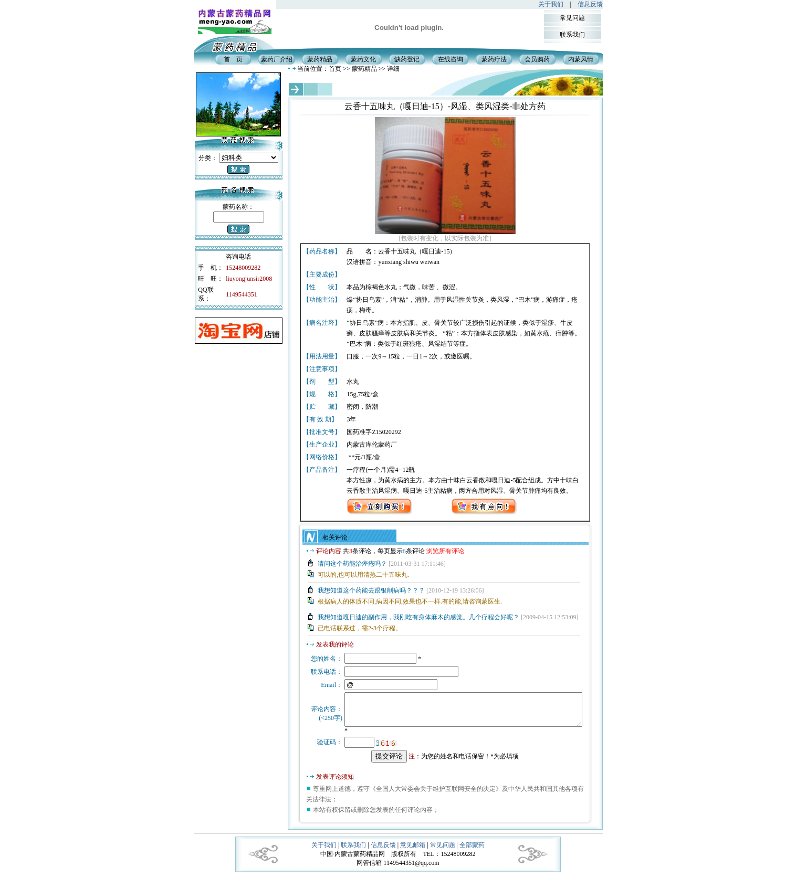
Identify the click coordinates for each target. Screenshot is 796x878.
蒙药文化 (363, 59)
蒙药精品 (319, 59)
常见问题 (572, 18)
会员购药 (537, 59)
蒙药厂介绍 (276, 59)
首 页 (233, 59)
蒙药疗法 (494, 59)
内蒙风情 (580, 59)
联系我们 (572, 34)
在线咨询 (450, 59)
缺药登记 (407, 59)
